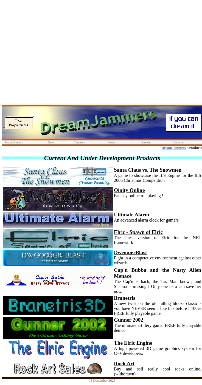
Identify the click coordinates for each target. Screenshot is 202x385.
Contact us (179, 142)
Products (113, 142)
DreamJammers (14, 142)
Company (79, 142)
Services (146, 142)
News (51, 142)
